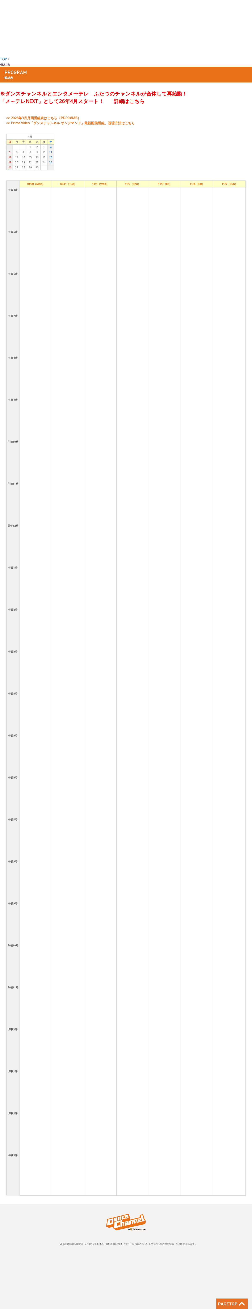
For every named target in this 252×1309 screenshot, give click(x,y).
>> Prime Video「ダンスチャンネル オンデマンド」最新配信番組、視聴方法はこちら (70, 123)
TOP (3, 59)
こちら (137, 101)
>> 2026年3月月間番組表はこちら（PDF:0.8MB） (43, 118)
